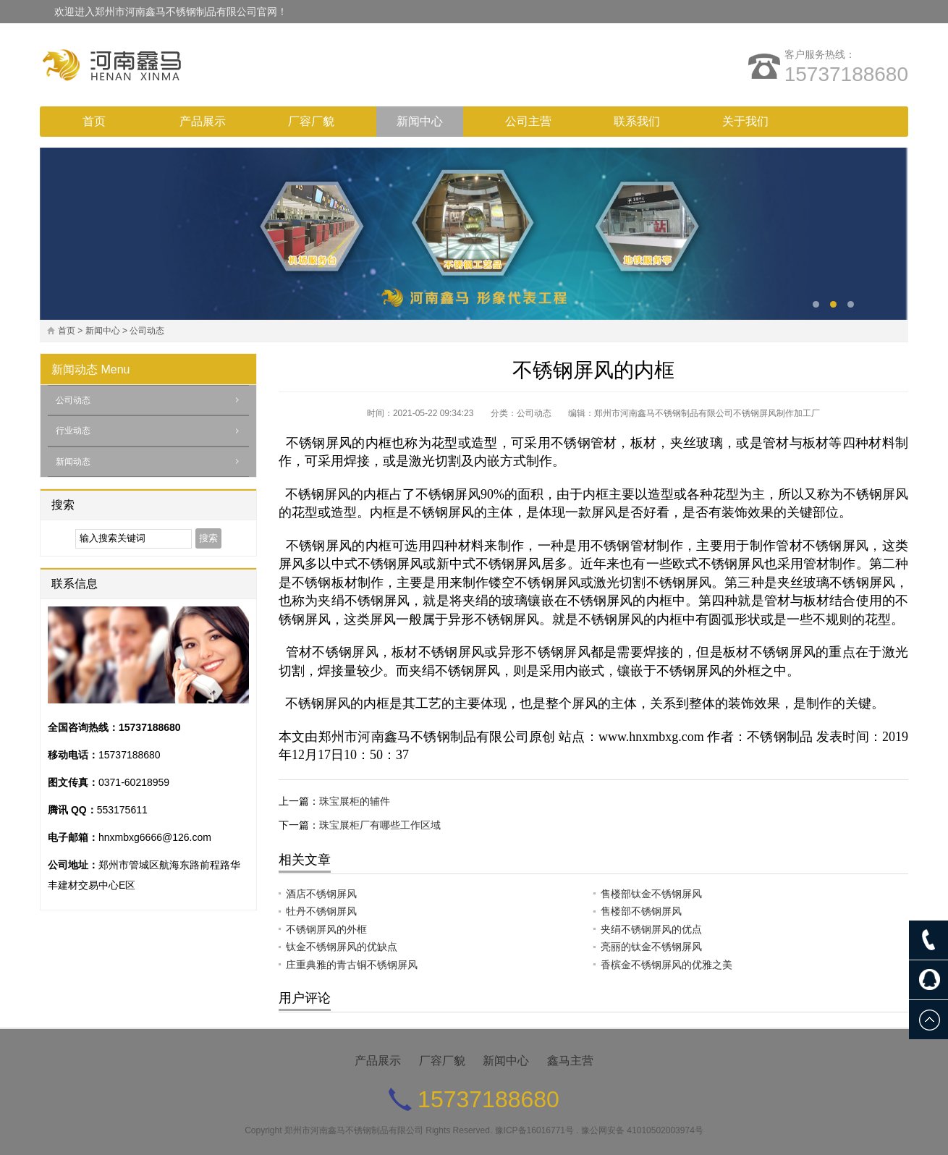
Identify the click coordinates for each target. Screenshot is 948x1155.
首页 (94, 121)
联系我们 (637, 121)
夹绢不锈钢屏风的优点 (651, 929)
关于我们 (745, 121)
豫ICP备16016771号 (534, 1130)
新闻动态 (74, 369)
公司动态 (147, 331)
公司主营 (528, 121)
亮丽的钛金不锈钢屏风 (651, 946)
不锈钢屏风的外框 (326, 929)
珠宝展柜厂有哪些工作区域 (380, 825)
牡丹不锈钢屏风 (321, 911)
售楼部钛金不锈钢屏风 (651, 894)
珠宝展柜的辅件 (354, 801)
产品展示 (202, 121)
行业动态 (73, 431)
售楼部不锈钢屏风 (641, 911)
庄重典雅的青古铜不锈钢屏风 (352, 964)
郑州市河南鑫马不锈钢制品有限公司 (353, 1130)
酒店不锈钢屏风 (321, 894)
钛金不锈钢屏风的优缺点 (341, 946)
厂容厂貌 (311, 121)
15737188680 (846, 74)
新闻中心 (420, 121)
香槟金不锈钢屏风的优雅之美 (666, 964)
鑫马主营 (570, 1060)
